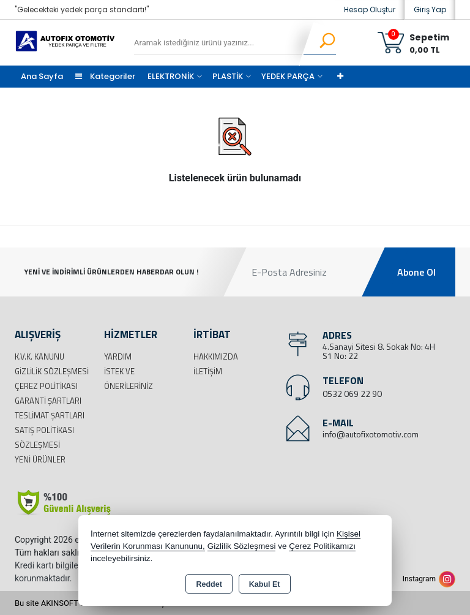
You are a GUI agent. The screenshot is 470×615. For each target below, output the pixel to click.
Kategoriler (105, 76)
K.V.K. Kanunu (39, 356)
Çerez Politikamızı (322, 546)
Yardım (118, 356)
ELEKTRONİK (170, 76)
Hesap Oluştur (369, 9)
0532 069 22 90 (352, 393)
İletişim (207, 371)
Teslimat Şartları (49, 415)
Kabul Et (264, 584)
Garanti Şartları (48, 400)
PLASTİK (227, 76)
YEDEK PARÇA (288, 76)
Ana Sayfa (42, 76)
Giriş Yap (430, 9)
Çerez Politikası (46, 386)
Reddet (209, 584)
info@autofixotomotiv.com (371, 434)
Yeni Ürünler (40, 459)
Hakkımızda (215, 356)
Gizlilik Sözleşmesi (52, 371)
